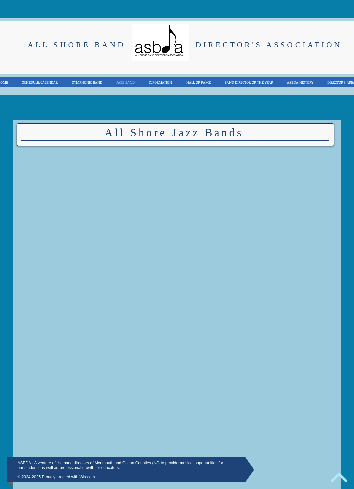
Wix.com (87, 477)
